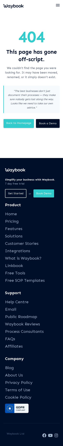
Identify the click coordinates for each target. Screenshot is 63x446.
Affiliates (14, 346)
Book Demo (43, 193)
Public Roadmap (21, 316)
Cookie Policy (18, 397)
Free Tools (15, 273)
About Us (14, 375)
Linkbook (14, 265)
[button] (58, 5)
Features (13, 228)
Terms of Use (17, 389)
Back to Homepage (18, 123)
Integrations (17, 250)
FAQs (10, 338)
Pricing (12, 221)
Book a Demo (48, 123)
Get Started (15, 193)
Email (10, 309)
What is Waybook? (23, 258)
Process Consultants (24, 331)
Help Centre (17, 301)
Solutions (14, 236)
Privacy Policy (19, 382)
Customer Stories (21, 243)
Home (11, 213)
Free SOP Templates (25, 280)
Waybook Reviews (22, 324)
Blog (9, 367)
